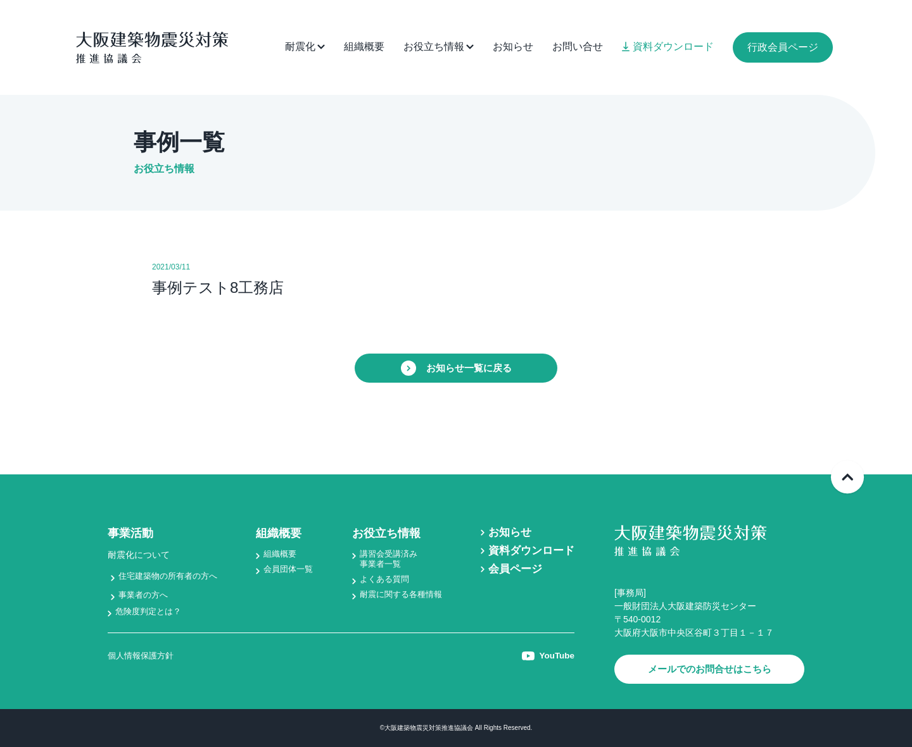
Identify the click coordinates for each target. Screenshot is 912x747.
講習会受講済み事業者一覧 (387, 559)
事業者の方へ (145, 595)
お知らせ (513, 46)
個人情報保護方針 (143, 656)
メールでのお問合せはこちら (709, 669)
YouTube (547, 656)
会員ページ (511, 569)
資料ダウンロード (668, 46)
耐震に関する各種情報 (400, 596)
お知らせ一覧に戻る (456, 368)
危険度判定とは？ (150, 612)
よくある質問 (382, 580)
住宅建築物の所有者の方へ (171, 576)
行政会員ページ (782, 47)
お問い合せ (577, 46)
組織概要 (364, 46)
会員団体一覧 (290, 570)
